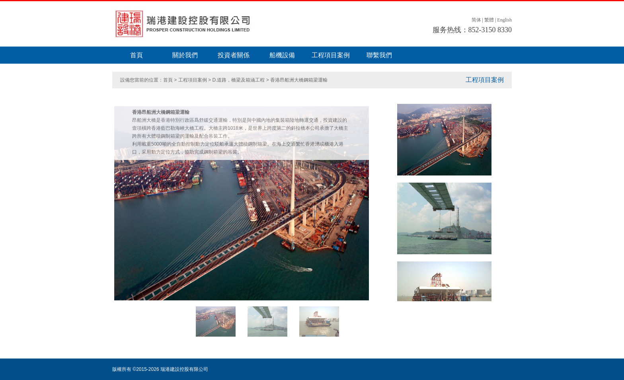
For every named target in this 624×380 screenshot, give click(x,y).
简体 (476, 20)
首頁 (136, 55)
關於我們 (185, 55)
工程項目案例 (331, 55)
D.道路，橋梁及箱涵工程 (238, 80)
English (504, 20)
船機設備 (282, 55)
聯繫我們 (379, 55)
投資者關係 (234, 55)
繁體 (489, 20)
